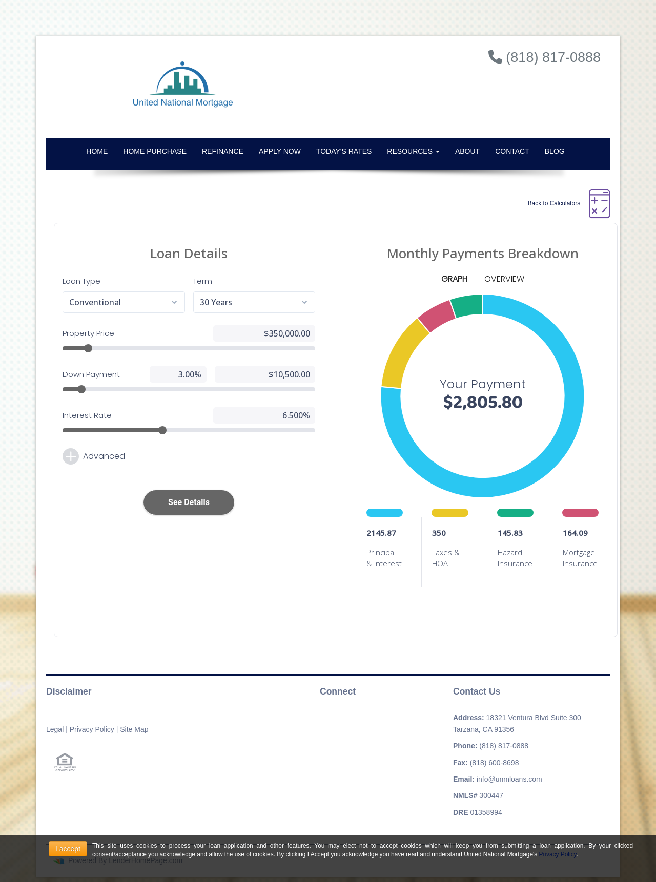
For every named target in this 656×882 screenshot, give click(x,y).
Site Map (134, 729)
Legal (55, 729)
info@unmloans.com (509, 779)
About (467, 151)
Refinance (222, 151)
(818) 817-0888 (503, 746)
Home (97, 151)
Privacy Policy (92, 729)
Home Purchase (155, 151)
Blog (555, 151)
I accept (67, 849)
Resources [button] (413, 151)
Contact (512, 151)
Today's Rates (344, 151)
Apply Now (280, 151)
